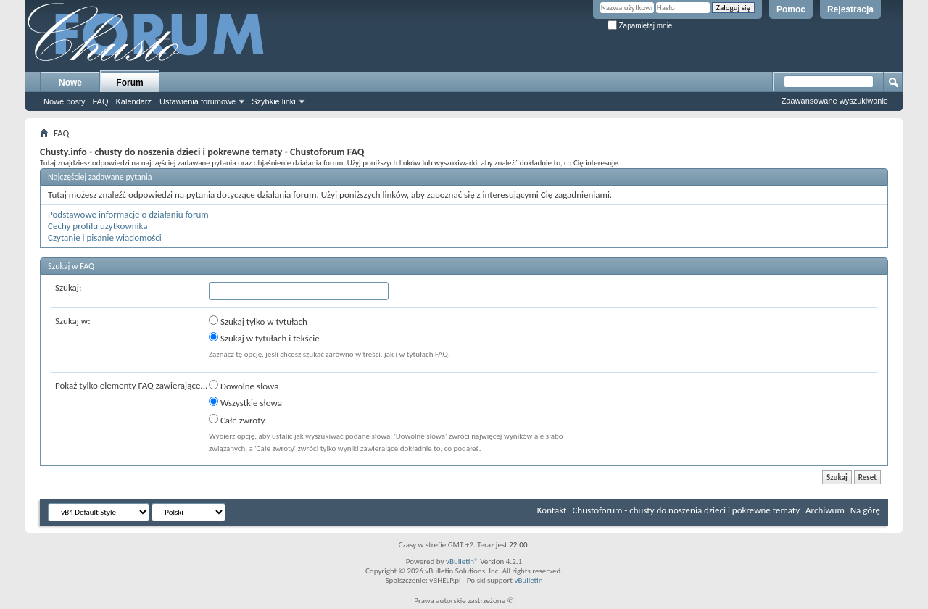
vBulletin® (462, 561)
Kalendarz (134, 101)
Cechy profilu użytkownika (97, 225)
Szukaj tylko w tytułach (258, 321)
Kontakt (552, 510)
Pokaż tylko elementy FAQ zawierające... (131, 385)
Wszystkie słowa (245, 402)
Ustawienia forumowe (198, 101)
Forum (129, 83)
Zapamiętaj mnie (640, 26)
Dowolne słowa (243, 386)
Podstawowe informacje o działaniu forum (128, 214)
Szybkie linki (274, 101)
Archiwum (825, 510)
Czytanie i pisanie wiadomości (105, 237)
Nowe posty (64, 101)
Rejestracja (850, 9)
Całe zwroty (237, 420)
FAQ (100, 101)
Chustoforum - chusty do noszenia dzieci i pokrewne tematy (686, 510)
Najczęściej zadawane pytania (100, 177)
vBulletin (528, 580)
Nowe (70, 83)
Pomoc (790, 9)
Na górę (865, 510)
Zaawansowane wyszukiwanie (835, 100)
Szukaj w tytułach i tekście (264, 338)
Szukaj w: (73, 320)
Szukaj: (68, 287)
